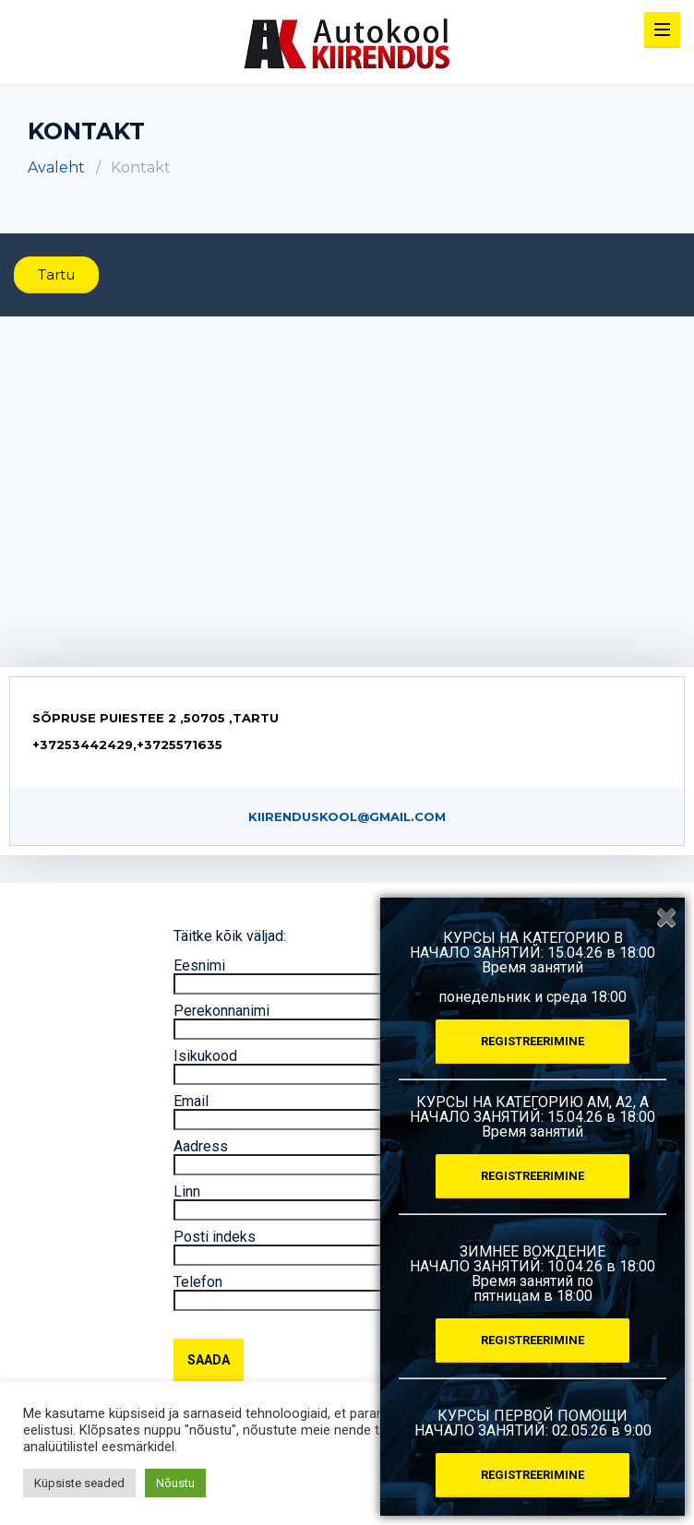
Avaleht (56, 167)
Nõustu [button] (175, 1483)
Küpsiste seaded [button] (79, 1483)
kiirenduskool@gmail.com (347, 816)
